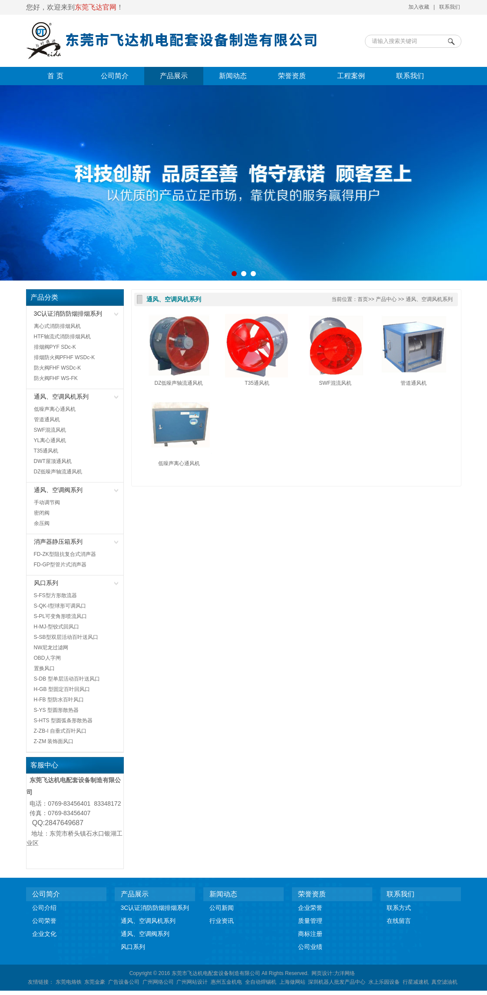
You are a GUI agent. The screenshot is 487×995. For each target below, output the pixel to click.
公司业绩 (310, 946)
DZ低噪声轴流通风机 (58, 472)
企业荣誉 (310, 907)
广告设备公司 (123, 982)
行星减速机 (416, 982)
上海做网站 (292, 982)
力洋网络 (344, 973)
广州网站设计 (192, 982)
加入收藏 (418, 7)
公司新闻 (221, 907)
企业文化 (44, 933)
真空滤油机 (444, 982)
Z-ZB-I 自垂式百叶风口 (60, 731)
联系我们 (449, 7)
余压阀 (42, 523)
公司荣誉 (44, 920)
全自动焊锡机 (260, 982)
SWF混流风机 (50, 430)
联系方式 (399, 907)
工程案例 (351, 75)
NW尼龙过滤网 (51, 648)
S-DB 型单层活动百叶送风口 (67, 679)
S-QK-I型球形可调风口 (60, 606)
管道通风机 (47, 420)
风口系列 (46, 582)
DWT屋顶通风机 (53, 461)
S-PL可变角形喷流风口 (60, 616)
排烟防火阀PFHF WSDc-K (64, 357)
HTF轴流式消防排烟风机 (62, 337)
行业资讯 (221, 920)
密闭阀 (42, 513)
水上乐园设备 (384, 982)
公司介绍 (44, 907)
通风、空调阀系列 (58, 489)
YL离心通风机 (50, 440)
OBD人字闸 (47, 658)
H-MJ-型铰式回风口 (57, 627)
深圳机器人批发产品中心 (336, 982)
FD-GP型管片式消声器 (60, 565)
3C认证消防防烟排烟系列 (68, 313)
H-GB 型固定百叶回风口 (62, 689)
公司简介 (115, 75)
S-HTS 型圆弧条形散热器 (63, 720)
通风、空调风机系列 (61, 396)
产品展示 (174, 75)
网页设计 (321, 973)
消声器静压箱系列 (58, 541)
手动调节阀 (47, 502)
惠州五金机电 (226, 982)
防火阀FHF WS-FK (56, 378)
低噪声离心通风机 (55, 409)
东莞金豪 (94, 982)
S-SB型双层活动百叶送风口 (66, 637)
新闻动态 (233, 75)
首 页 (55, 75)
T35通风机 (46, 451)
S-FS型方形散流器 (55, 595)
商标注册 (310, 933)
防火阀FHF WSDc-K (57, 368)
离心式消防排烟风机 (57, 326)
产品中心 (386, 299)
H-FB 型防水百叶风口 (59, 700)
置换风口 (44, 668)
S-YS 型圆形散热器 (56, 710)
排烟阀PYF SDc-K (55, 347)
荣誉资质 (292, 75)
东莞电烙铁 (69, 982)
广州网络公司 (158, 982)
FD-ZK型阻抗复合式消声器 (65, 554)
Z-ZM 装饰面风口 (54, 741)
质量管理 (310, 920)
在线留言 (399, 920)
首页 (363, 299)
